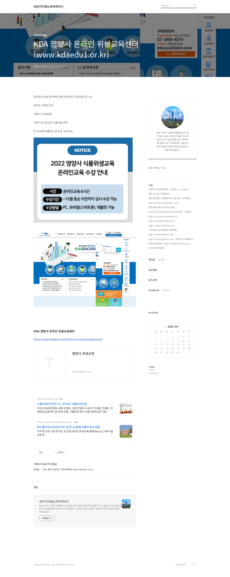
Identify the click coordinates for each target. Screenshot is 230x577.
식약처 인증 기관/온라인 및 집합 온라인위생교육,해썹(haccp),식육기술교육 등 (75, 432)
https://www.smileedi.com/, (162, 225)
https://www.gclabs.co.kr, (161, 239)
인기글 (161, 259)
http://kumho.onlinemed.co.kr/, (164, 202)
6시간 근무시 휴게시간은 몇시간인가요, (166, 211)
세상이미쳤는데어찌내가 (48, 6)
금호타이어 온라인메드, (159, 189)
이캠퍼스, (188, 211)
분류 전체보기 (157, 167)
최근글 (152, 259)
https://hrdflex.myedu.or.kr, (177, 243)
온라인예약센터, (156, 243)
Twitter (166, 290)
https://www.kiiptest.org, (161, 234)
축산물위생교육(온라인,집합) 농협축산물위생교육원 (68, 427)
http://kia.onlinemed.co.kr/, (162, 220)
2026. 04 (173, 326)
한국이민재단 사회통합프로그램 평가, (165, 198)
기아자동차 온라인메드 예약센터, (163, 229)
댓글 (36, 487)
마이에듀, (186, 198)
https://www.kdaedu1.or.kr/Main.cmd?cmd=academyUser (68, 339)
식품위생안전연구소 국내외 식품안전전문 (62, 404)
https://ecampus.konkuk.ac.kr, (163, 216)
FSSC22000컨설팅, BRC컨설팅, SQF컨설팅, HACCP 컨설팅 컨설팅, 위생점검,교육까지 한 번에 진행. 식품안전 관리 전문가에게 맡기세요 (75, 409)
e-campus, (184, 189)
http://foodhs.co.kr (47, 399)
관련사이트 (181, 564)
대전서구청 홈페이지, (184, 239)
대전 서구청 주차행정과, (159, 193)
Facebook (154, 290)
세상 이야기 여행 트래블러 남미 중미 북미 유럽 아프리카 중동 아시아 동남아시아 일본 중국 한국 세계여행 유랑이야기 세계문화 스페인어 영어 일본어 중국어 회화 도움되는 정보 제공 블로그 (80, 508)
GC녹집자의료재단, (157, 247)
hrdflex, (174, 189)
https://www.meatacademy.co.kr (55, 422)
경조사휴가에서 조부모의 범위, (162, 207)
